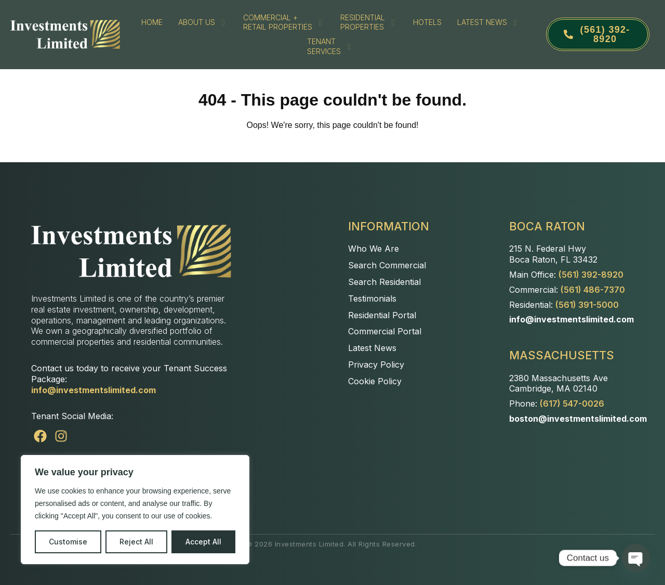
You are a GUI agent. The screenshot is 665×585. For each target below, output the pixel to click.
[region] (135, 509)
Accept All (203, 541)
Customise (68, 541)
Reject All (136, 541)
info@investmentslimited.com (93, 390)
